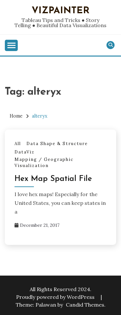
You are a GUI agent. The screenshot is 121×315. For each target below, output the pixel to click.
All (18, 143)
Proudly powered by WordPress (56, 297)
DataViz (25, 152)
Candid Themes (85, 304)
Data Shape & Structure (57, 143)
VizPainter (60, 11)
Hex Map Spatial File (53, 179)
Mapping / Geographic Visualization (44, 163)
